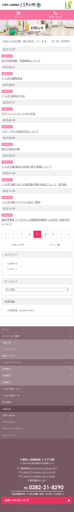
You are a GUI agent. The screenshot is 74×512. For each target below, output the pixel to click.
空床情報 (21, 310)
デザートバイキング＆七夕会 (18, 113)
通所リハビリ (8, 355)
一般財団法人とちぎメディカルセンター (38, 468)
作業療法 (6, 375)
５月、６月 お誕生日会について (20, 131)
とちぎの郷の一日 (10, 395)
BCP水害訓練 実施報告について (21, 60)
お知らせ (7, 56)
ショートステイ (9, 349)
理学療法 (6, 368)
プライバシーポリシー (13, 428)
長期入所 (6, 342)
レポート (15, 268)
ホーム (53, 244)
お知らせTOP (18, 244)
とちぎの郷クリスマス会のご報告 (21, 202)
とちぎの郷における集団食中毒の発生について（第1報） (35, 184)
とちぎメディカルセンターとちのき (38, 476)
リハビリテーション (11, 362)
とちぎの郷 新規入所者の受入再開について (27, 166)
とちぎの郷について (11, 388)
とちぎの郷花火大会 (13, 96)
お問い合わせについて (37, 500)
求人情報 (6, 401)
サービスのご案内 (10, 336)
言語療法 (6, 382)
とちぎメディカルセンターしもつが (38, 472)
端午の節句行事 (11, 149)
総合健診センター (38, 480)
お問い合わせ (55, 14)
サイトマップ (8, 435)
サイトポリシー (9, 421)
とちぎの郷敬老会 (12, 78)
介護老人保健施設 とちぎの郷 (37, 459)
